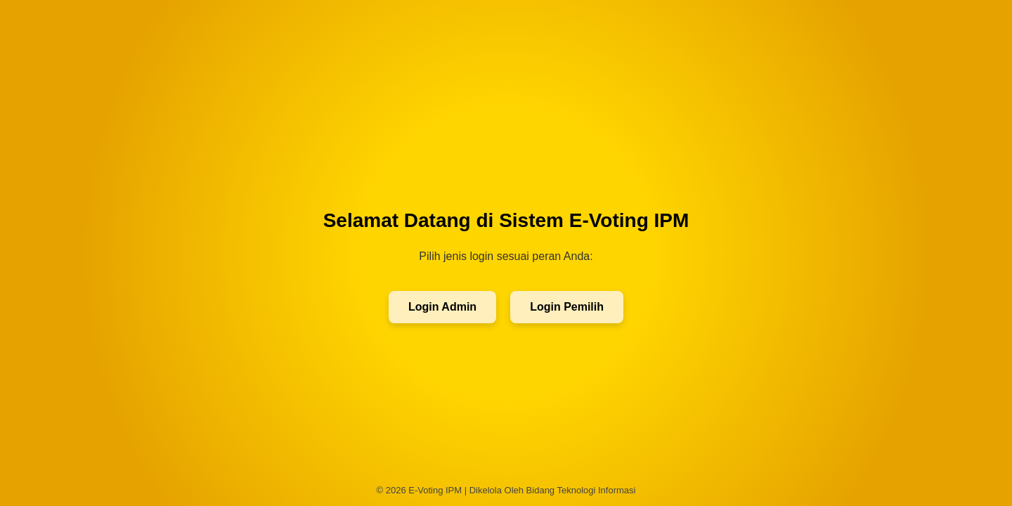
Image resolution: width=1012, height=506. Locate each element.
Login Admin (442, 307)
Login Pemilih (567, 307)
